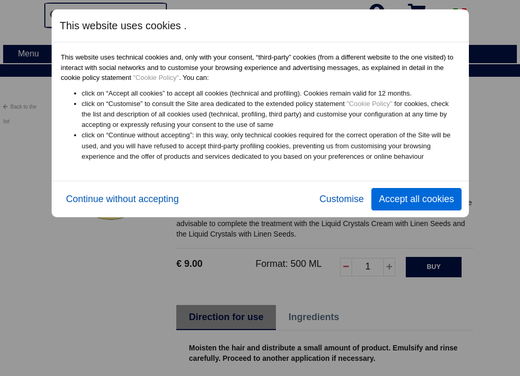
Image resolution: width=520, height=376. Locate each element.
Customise (341, 199)
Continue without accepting (122, 199)
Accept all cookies (416, 199)
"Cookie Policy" (156, 77)
